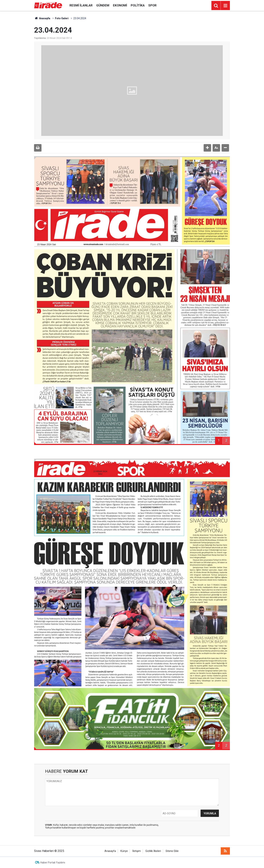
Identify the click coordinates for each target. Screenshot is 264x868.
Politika (138, 5)
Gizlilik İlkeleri (153, 851)
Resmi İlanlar (81, 5)
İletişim (136, 851)
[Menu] (225, 5)
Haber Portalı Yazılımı (52, 862)
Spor (152, 5)
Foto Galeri (62, 18)
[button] (207, 147)
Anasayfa (42, 18)
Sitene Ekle (172, 851)
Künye (124, 851)
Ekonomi (120, 5)
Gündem (102, 5)
